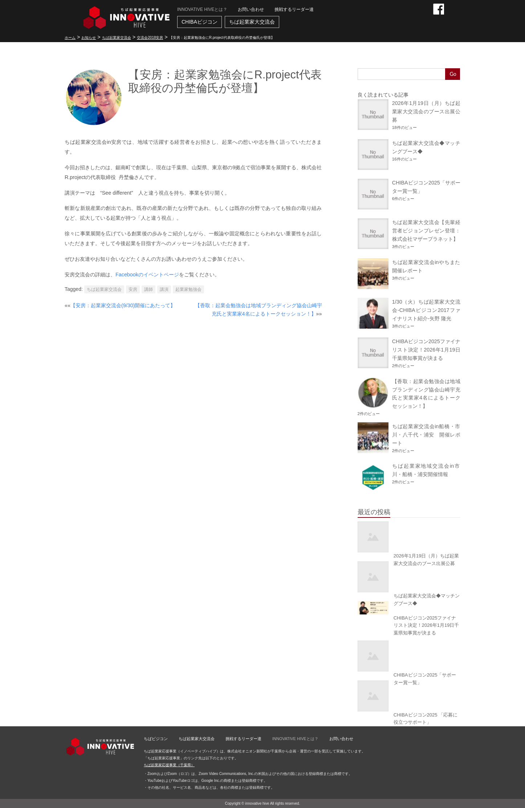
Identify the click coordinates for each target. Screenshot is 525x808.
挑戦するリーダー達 (294, 9)
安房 (133, 289)
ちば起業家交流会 (104, 289)
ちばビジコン (156, 738)
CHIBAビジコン (199, 22)
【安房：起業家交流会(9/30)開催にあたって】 (122, 305)
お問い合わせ (251, 9)
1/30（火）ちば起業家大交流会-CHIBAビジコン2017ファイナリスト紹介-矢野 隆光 (426, 310)
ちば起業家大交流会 (252, 22)
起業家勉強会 (188, 289)
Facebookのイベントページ (147, 274)
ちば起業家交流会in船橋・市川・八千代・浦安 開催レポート (426, 434)
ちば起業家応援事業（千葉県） (169, 765)
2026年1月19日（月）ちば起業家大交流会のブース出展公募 (426, 111)
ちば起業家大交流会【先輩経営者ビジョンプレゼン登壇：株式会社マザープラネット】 (426, 230)
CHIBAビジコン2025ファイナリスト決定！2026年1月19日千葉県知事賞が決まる (426, 349)
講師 (148, 289)
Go (452, 74)
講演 (164, 289)
